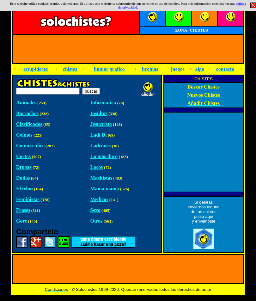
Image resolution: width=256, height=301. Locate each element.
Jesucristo (101, 124)
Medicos (99, 199)
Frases (23, 210)
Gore (21, 221)
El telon (24, 188)
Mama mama (104, 188)
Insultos (98, 113)
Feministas (28, 199)
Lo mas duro (104, 156)
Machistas (101, 178)
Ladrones (100, 145)
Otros (96, 221)
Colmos (24, 135)
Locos (96, 167)
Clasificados (29, 124)
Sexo (95, 210)
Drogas (24, 167)
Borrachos (27, 113)
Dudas (23, 178)
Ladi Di (98, 135)
